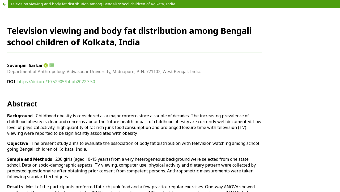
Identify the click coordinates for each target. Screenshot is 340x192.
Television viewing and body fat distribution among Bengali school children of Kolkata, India (93, 3)
